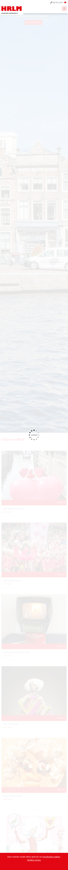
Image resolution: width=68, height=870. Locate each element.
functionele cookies (51, 856)
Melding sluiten (34, 860)
